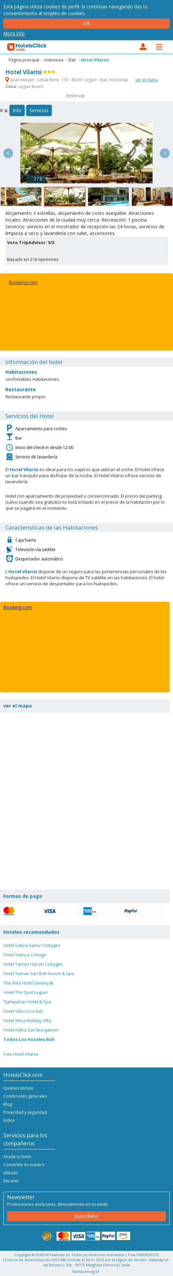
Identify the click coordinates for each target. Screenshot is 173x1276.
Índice (9, 1120)
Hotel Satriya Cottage (24, 955)
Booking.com (23, 282)
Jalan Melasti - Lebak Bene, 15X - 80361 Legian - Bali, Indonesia (67, 80)
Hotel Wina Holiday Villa (27, 1020)
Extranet (11, 1181)
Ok (86, 23)
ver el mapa (147, 80)
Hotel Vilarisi (95, 60)
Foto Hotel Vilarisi (20, 1054)
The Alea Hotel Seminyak (28, 983)
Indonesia (54, 60)
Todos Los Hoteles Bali (29, 1039)
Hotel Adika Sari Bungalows (31, 1030)
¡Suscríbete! (86, 1216)
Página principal (24, 60)
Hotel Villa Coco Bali (23, 1011)
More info (14, 33)
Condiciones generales (25, 1096)
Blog (7, 1104)
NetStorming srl (85, 1271)
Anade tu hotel (17, 1156)
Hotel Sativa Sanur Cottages (31, 945)
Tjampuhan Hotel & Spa (27, 1002)
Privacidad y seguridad (25, 1112)
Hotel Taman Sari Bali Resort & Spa (38, 973)
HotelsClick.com (27, 47)
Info (17, 110)
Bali (72, 60)
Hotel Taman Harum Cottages (33, 964)
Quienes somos (18, 1088)
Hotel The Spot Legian (25, 992)
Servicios (39, 110)
